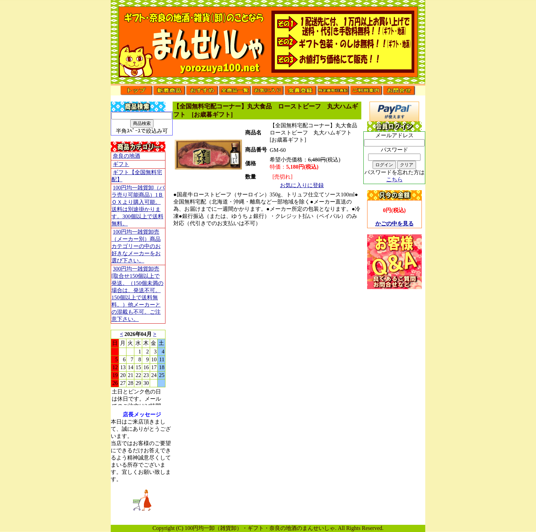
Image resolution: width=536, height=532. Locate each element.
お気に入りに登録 (302, 185)
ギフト (121, 164)
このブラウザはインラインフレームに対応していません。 (138, 367)
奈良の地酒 (126, 156)
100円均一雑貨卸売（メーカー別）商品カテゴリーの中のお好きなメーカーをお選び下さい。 (136, 246)
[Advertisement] (394, 391)
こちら (394, 179)
